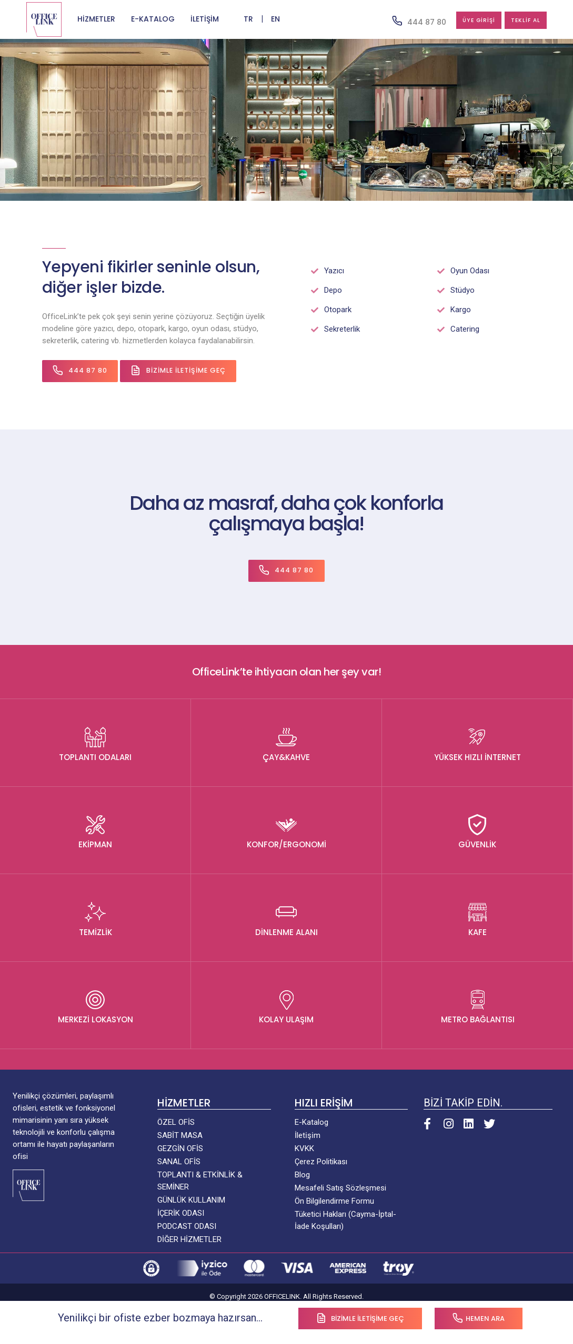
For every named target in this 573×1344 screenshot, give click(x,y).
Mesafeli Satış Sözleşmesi (340, 1188)
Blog (302, 1175)
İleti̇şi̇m (307, 1136)
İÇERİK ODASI (180, 1213)
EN (275, 19)
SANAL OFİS (178, 1162)
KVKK (304, 1149)
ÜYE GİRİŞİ (455, 20)
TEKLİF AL (517, 20)
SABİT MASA (180, 1136)
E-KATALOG (153, 19)
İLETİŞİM (204, 19)
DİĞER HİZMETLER (189, 1240)
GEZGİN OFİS (180, 1149)
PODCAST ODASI (186, 1227)
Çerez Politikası (321, 1162)
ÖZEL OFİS (176, 1122)
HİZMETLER (96, 19)
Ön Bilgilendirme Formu (334, 1201)
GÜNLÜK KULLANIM (191, 1200)
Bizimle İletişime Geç (184, 370)
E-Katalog (311, 1122)
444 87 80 (394, 21)
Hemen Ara (479, 1318)
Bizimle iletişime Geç (360, 1318)
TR (247, 19)
